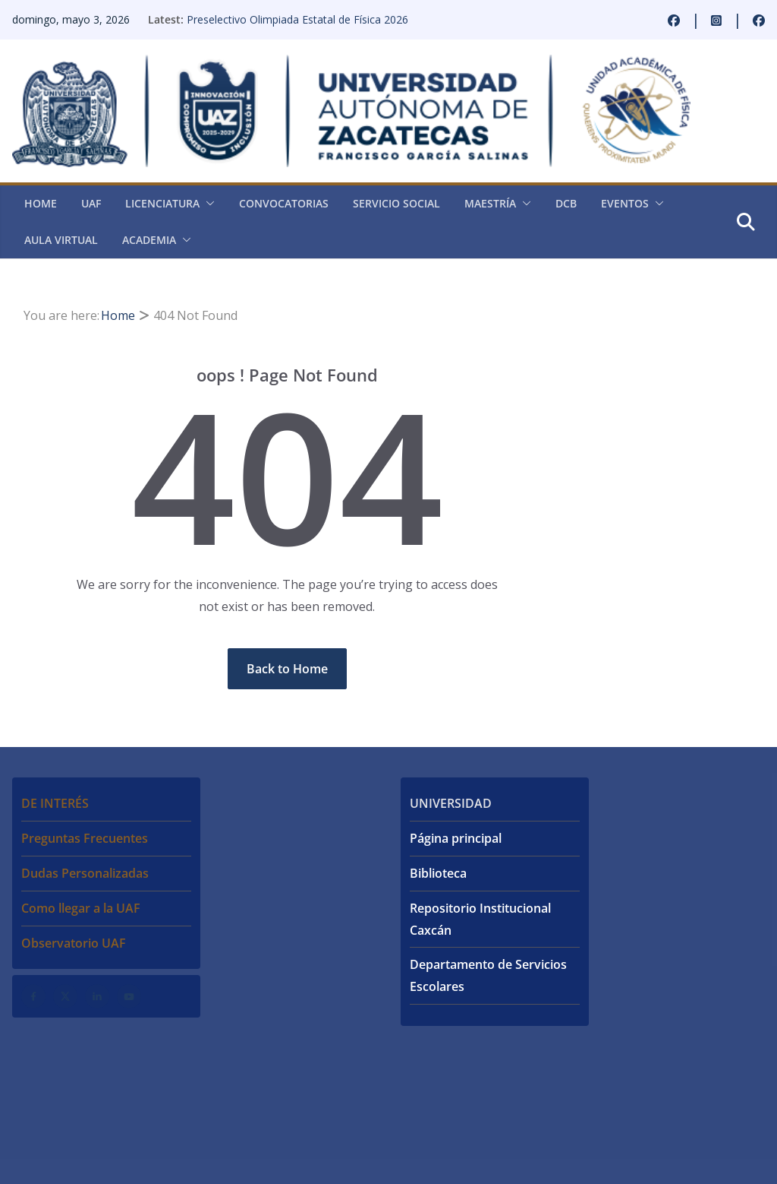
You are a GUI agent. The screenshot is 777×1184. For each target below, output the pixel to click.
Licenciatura (162, 203)
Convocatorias (284, 203)
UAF (91, 203)
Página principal (456, 838)
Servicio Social (396, 203)
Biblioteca (438, 873)
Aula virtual (61, 240)
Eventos (625, 203)
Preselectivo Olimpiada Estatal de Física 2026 (297, 19)
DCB (566, 203)
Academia (149, 240)
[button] (207, 203)
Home (40, 203)
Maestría (490, 203)
